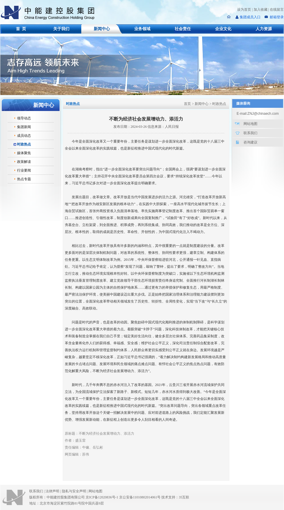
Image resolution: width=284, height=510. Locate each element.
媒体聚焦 (24, 153)
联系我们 (250, 133)
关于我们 (61, 29)
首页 (187, 104)
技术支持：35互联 (175, 497)
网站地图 (250, 124)
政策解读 (24, 162)
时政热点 (24, 144)
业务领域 (142, 29)
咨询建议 (250, 142)
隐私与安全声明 (74, 491)
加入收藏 (261, 10)
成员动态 (24, 136)
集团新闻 (24, 127)
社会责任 (183, 29)
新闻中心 (102, 29)
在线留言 (277, 10)
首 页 (21, 29)
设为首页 (244, 10)
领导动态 (24, 118)
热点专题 (24, 179)
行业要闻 (24, 170)
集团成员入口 (250, 17)
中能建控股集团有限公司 (50, 13)
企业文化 (223, 29)
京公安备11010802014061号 (140, 497)
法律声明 (53, 491)
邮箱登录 (276, 17)
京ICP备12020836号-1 (102, 497)
